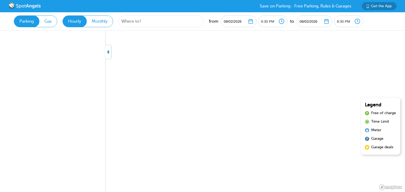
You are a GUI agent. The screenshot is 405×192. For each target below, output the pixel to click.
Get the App (379, 6)
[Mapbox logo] (390, 187)
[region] (202, 111)
